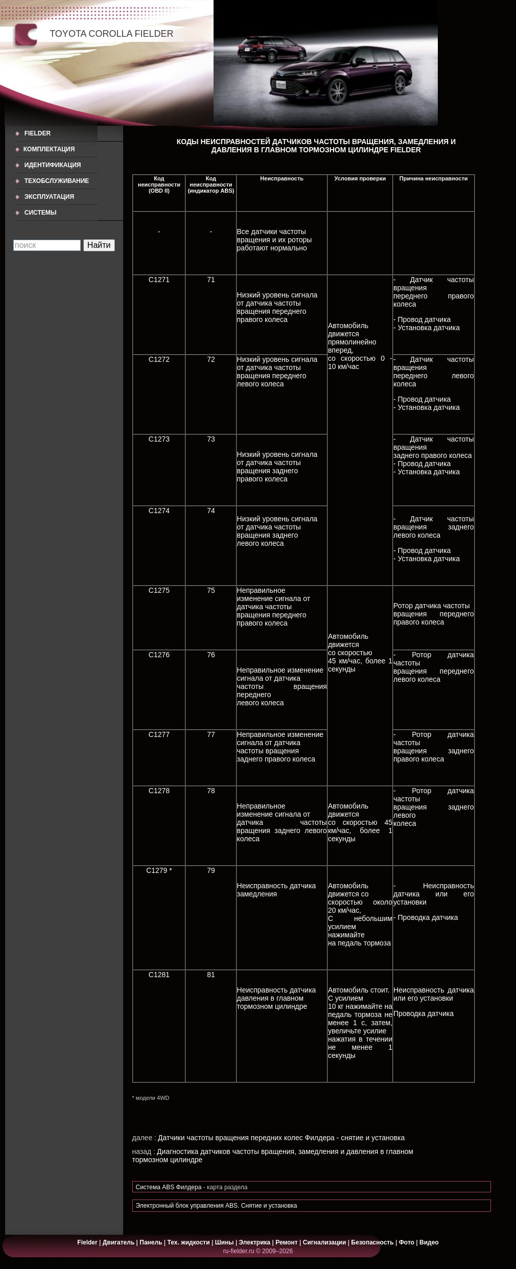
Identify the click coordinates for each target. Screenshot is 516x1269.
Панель (150, 1242)
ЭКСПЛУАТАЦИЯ (49, 196)
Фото (406, 1242)
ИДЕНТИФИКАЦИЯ (53, 165)
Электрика (255, 1242)
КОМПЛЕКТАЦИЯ (49, 149)
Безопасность (372, 1242)
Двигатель (119, 1242)
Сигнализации (324, 1242)
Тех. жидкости (190, 1242)
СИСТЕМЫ (41, 212)
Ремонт (286, 1242)
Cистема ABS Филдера (169, 1187)
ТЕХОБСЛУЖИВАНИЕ (57, 180)
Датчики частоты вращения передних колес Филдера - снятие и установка (281, 1138)
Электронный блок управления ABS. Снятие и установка (216, 1205)
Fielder (38, 133)
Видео (429, 1242)
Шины (224, 1242)
